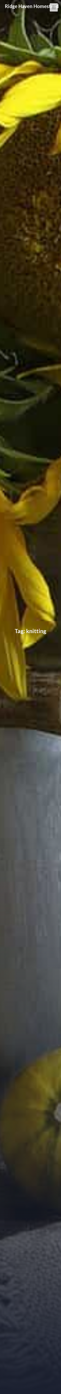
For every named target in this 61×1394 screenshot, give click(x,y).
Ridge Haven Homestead (32, 6)
